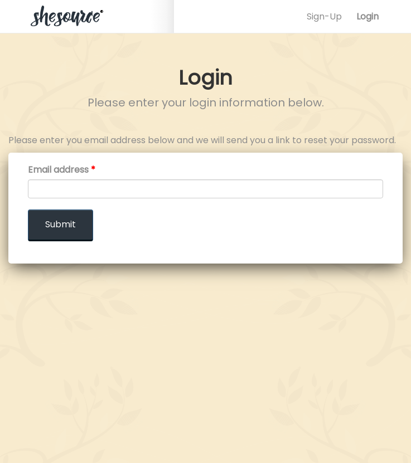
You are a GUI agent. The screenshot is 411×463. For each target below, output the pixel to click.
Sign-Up (324, 16)
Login (367, 16)
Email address (61, 170)
